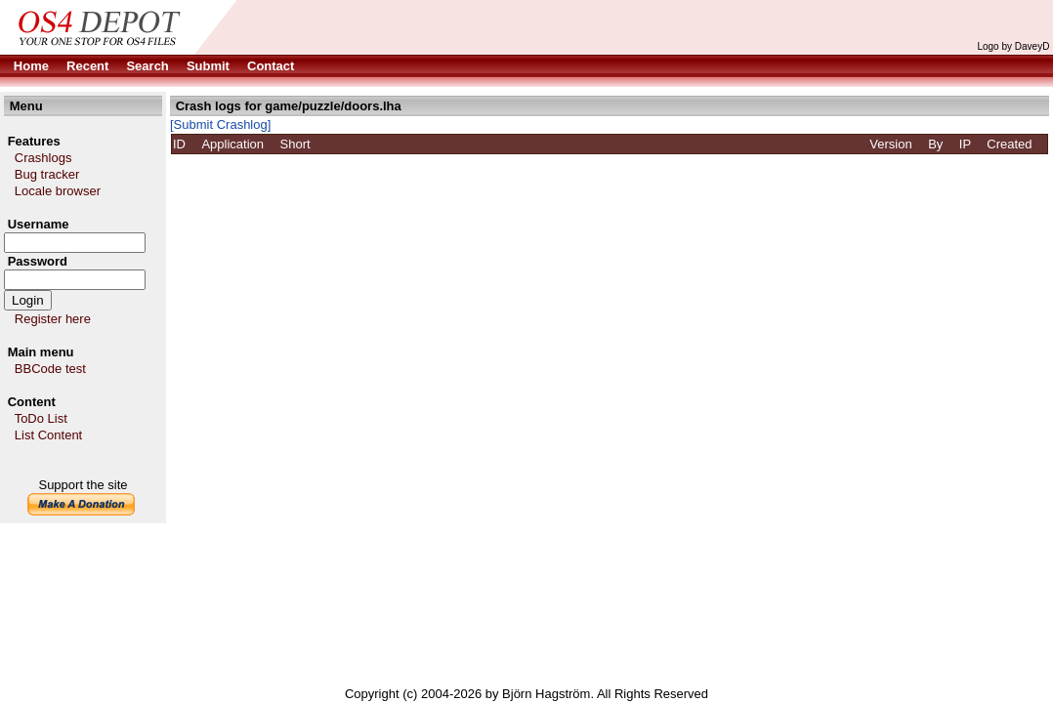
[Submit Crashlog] (220, 124)
